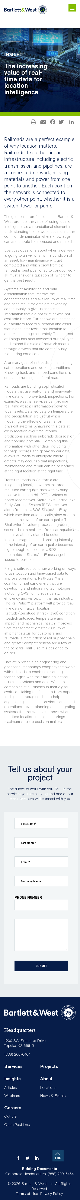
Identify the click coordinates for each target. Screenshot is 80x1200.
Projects (49, 1066)
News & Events (53, 1096)
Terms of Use (27, 1193)
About (46, 1079)
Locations (48, 1087)
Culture (10, 1116)
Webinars (12, 1096)
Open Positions (17, 1124)
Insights (12, 1079)
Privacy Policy (51, 1193)
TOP (58, 1157)
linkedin (37, 1158)
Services (13, 1066)
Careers (12, 1108)
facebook (18, 1158)
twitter (27, 1158)
